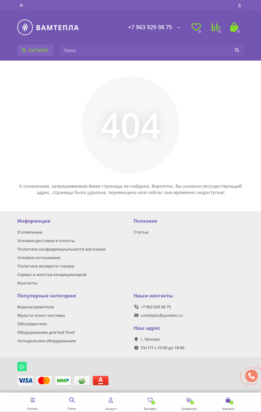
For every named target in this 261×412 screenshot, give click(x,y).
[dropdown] (21, 5)
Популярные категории (46, 295)
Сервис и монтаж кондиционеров (51, 274)
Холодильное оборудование (46, 341)
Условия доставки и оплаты (46, 240)
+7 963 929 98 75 (150, 27)
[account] (240, 5)
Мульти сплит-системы (41, 315)
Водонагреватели (35, 307)
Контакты (27, 283)
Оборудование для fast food (46, 332)
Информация (33, 221)
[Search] (152, 50)
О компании (29, 232)
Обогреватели (32, 324)
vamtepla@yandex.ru (162, 315)
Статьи (141, 232)
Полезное (145, 221)
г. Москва (150, 339)
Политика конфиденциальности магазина (61, 249)
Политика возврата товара (45, 266)
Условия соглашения (38, 257)
